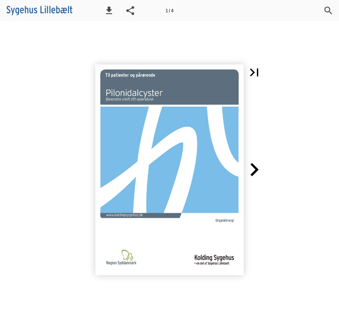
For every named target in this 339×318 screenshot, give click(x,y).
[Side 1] (169, 10)
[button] (109, 10)
